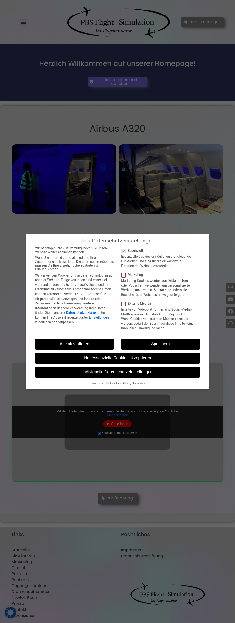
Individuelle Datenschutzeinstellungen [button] (117, 372)
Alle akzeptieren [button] (74, 343)
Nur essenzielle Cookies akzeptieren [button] (117, 357)
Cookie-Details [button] (97, 383)
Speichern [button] (160, 343)
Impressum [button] (139, 383)
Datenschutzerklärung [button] (119, 383)
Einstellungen (99, 317)
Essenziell (133, 250)
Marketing (133, 275)
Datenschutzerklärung (82, 312)
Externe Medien (137, 303)
